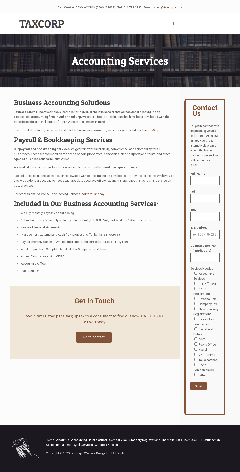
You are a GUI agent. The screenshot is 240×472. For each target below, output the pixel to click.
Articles (113, 445)
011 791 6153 (132, 7)
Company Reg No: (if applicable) (205, 253)
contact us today (93, 194)
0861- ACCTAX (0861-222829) (95, 7)
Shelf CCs (189, 440)
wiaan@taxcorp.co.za (168, 7)
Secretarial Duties (58, 445)
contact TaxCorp (148, 130)
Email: (205, 214)
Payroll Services (82, 445)
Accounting (79, 440)
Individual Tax (171, 440)
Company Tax (118, 440)
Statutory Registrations (144, 440)
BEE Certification (209, 440)
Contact (100, 445)
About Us (62, 440)
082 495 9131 (203, 140)
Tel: (205, 196)
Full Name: (205, 178)
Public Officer (98, 440)
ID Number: (205, 232)
